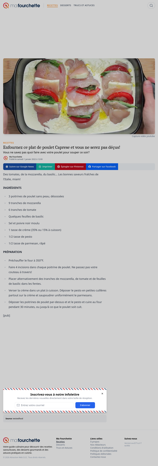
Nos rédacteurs (98, 444)
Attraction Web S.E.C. (19, 457)
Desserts (60, 444)
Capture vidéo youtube (143, 136)
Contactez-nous (98, 456)
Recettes (60, 441)
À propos (94, 441)
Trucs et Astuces (64, 447)
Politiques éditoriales (100, 453)
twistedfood (18, 418)
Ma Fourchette (15, 156)
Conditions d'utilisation (101, 447)
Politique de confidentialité (103, 450)
